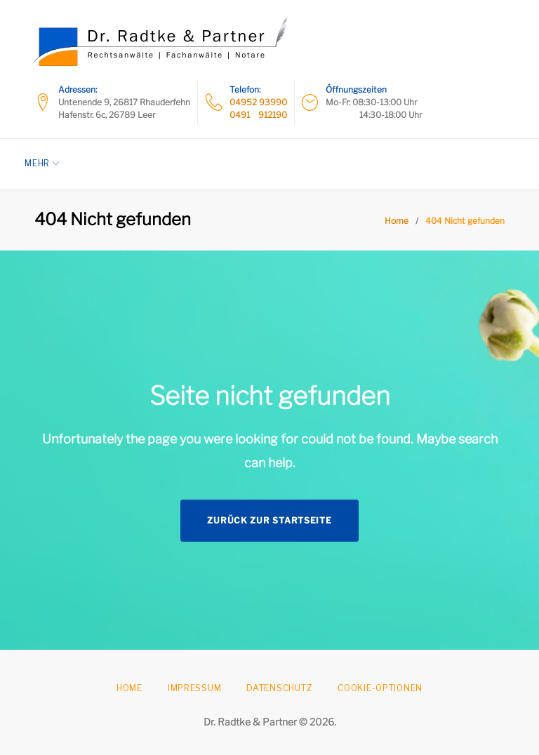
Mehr (47, 163)
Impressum (194, 688)
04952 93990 (258, 102)
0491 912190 (258, 114)
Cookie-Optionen (380, 688)
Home (396, 220)
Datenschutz (279, 688)
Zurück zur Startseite (269, 520)
